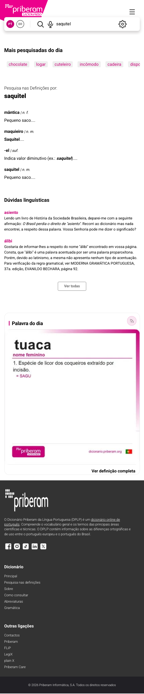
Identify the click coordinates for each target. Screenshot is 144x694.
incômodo (89, 64)
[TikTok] (26, 548)
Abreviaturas (13, 602)
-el (6, 150)
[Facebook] (8, 548)
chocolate (18, 64)
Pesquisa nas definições (22, 583)
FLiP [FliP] (7, 648)
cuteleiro (62, 64)
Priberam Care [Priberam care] (15, 667)
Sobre (8, 589)
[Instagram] (17, 548)
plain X (9, 661)
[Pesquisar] (40, 24)
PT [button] (10, 24)
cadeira (114, 64)
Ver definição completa (113, 470)
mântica (11, 112)
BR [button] (20, 24)
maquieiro (13, 131)
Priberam (11, 642)
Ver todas (72, 286)
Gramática (12, 608)
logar (41, 64)
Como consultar (16, 595)
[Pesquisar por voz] (50, 24)
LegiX (8, 655)
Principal (10, 576)
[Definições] (122, 24)
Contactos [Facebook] (12, 635)
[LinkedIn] (34, 548)
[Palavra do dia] (131, 321)
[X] (43, 548)
